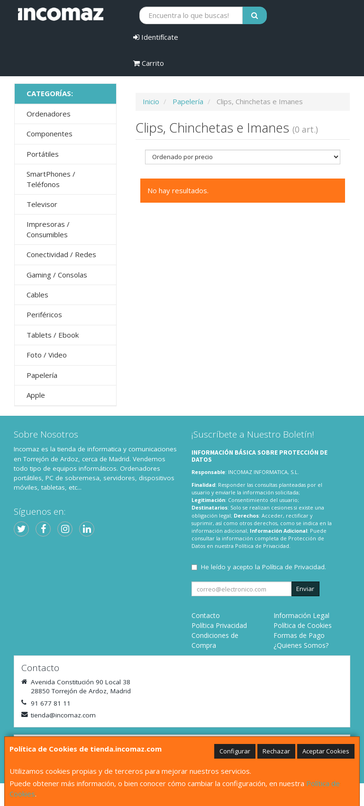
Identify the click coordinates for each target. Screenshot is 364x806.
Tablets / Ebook (53, 335)
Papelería (42, 375)
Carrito (148, 63)
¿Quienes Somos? (300, 645)
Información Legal (301, 615)
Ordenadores (49, 113)
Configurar (234, 751)
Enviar (305, 588)
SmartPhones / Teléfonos (51, 178)
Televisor (42, 204)
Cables (37, 294)
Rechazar (276, 751)
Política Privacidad (219, 625)
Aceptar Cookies (325, 751)
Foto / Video (47, 354)
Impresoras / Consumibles (48, 229)
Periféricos (44, 314)
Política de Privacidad (262, 545)
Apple (36, 395)
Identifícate (155, 37)
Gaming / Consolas (57, 274)
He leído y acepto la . (263, 567)
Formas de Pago (299, 635)
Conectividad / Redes (61, 254)
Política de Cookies (302, 625)
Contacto (205, 615)
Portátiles (43, 154)
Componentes (50, 133)
